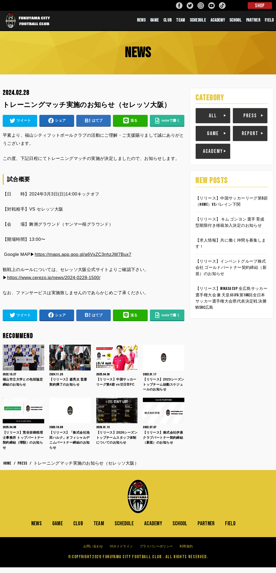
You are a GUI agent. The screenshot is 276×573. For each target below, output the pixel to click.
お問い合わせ (93, 552)
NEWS (141, 23)
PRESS (250, 120)
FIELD (269, 23)
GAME (154, 23)
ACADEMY (218, 23)
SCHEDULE (198, 23)
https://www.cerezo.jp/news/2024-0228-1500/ (53, 282)
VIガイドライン (121, 552)
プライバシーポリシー (156, 552)
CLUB (167, 23)
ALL (213, 120)
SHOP (259, 5)
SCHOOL (235, 23)
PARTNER (253, 23)
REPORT (250, 138)
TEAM (180, 23)
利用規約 (186, 552)
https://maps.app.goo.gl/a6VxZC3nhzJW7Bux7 (83, 259)
